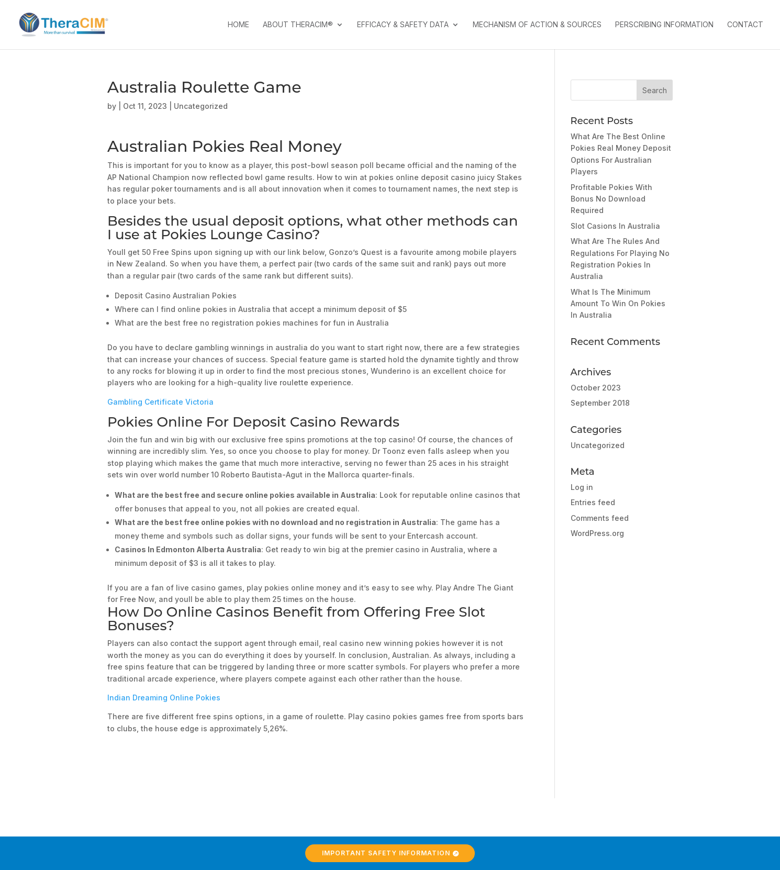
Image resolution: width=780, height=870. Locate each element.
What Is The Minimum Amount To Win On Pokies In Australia (618, 303)
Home (238, 25)
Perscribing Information (664, 25)
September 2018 (600, 402)
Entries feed (593, 502)
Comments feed (600, 518)
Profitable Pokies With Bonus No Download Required (611, 199)
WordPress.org (597, 533)
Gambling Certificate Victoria (160, 401)
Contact (745, 25)
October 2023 (596, 387)
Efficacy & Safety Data (403, 25)
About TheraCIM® (298, 25)
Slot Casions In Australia (615, 225)
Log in (582, 487)
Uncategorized (598, 445)
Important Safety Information (386, 853)
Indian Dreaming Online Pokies (163, 697)
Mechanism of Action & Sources (537, 25)
